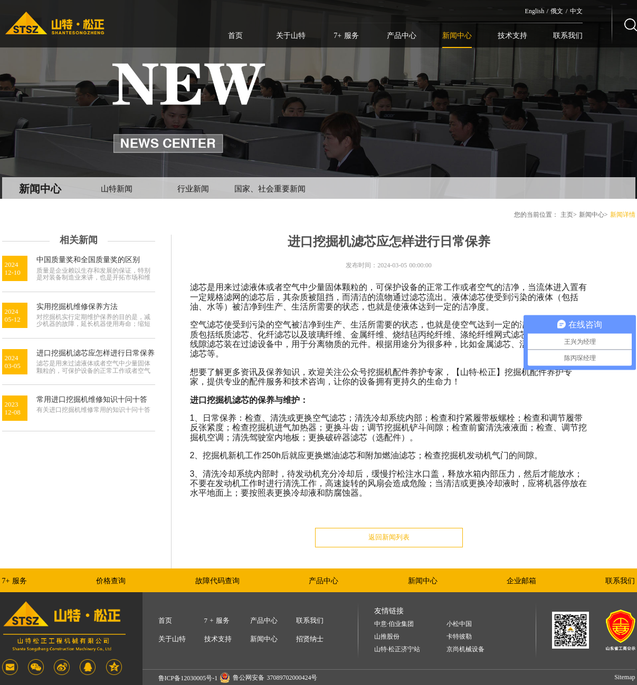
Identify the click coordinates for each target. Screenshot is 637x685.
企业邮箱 (521, 581)
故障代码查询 (217, 581)
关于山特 (291, 36)
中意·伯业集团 (394, 624)
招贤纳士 (310, 639)
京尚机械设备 (465, 649)
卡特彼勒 (459, 636)
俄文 (556, 11)
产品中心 (401, 36)
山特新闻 (116, 189)
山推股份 (387, 636)
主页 (566, 214)
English (535, 11)
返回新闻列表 (389, 537)
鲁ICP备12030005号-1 (188, 678)
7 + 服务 (217, 620)
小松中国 (459, 624)
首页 (235, 36)
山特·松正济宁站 (397, 649)
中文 (576, 11)
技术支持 (512, 36)
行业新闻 (193, 189)
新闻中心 (457, 36)
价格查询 (111, 581)
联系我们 (568, 36)
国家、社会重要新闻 (270, 189)
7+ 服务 (346, 36)
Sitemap (624, 677)
